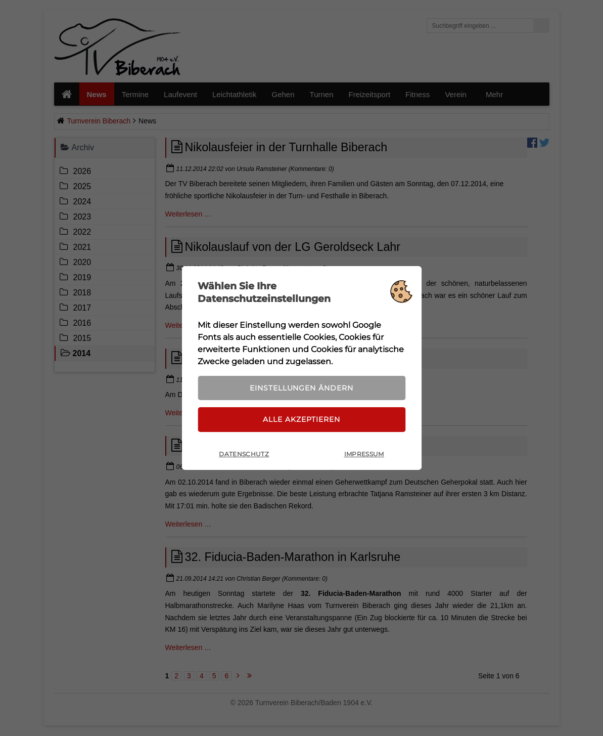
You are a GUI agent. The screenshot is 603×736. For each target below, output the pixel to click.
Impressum (364, 454)
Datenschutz (244, 454)
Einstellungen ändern (301, 387)
